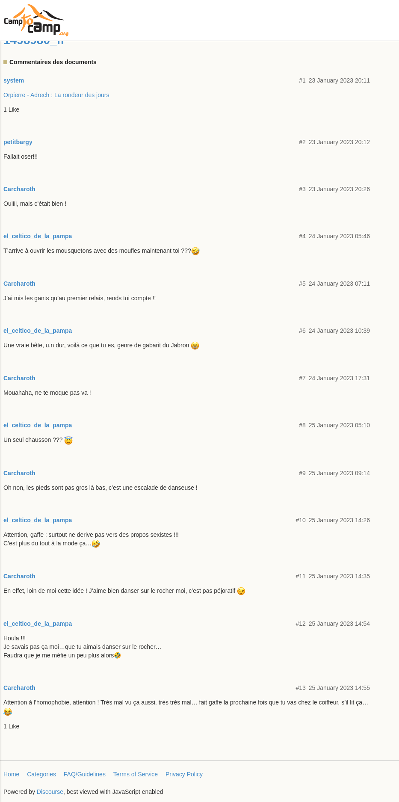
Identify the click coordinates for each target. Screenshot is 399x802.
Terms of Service (135, 774)
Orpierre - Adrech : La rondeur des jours (56, 95)
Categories (41, 774)
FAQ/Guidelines (85, 774)
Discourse (50, 791)
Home (11, 774)
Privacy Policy (184, 774)
